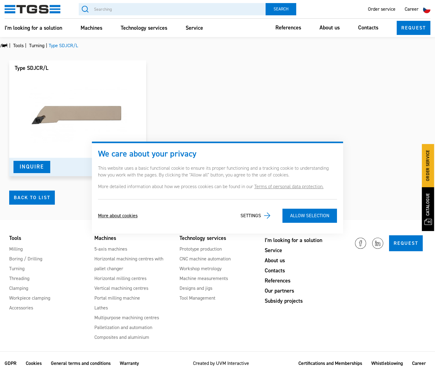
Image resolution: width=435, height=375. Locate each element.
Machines (91, 28)
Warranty (129, 363)
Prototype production (201, 249)
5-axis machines (110, 249)
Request (413, 28)
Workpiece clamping (29, 298)
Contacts (368, 27)
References (288, 27)
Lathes (101, 308)
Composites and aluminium (121, 337)
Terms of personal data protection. (288, 186)
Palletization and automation (123, 327)
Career (411, 9)
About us (330, 27)
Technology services (144, 28)
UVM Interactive (232, 363)
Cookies (34, 363)
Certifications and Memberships (330, 363)
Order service (381, 9)
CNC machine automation (205, 259)
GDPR (11, 363)
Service (194, 28)
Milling (16, 249)
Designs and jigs (196, 288)
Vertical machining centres (121, 288)
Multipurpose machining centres (126, 317)
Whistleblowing (387, 363)
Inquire (32, 166)
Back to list (32, 197)
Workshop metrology (200, 268)
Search (281, 9)
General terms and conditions (81, 363)
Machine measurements (204, 278)
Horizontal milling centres (120, 278)
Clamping (18, 288)
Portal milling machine (117, 298)
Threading (19, 278)
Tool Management (197, 298)
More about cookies (118, 215)
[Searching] (172, 9)
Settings (250, 215)
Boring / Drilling (25, 259)
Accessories (21, 308)
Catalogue (428, 209)
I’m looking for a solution (33, 28)
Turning (17, 268)
